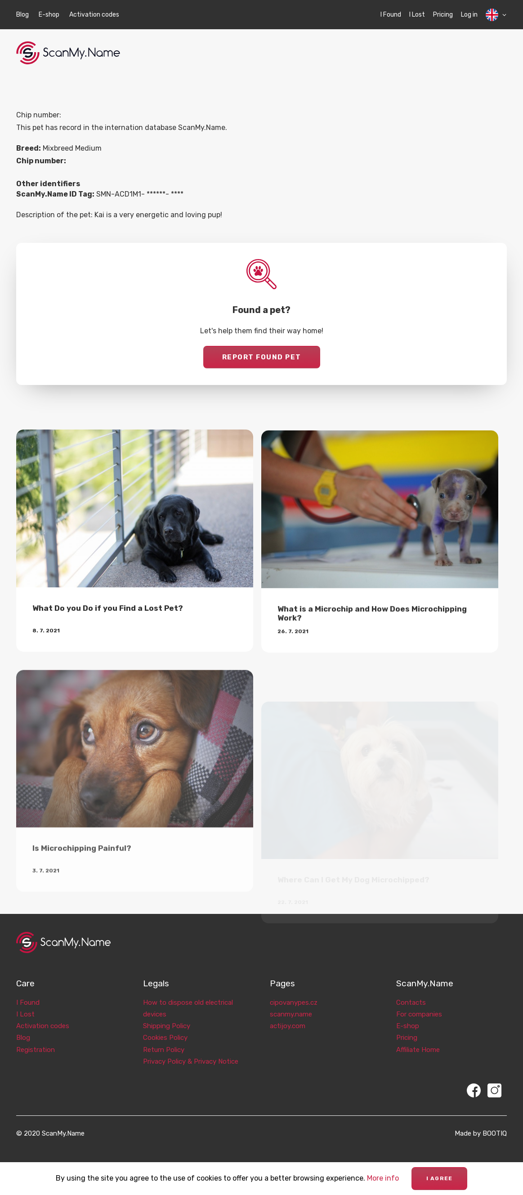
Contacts (411, 993)
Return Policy (163, 1040)
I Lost (417, 14)
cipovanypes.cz (293, 993)
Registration (35, 1040)
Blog (22, 14)
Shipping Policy (166, 1016)
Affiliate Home (418, 1040)
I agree (439, 1178)
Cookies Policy (165, 1029)
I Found (390, 14)
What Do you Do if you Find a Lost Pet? (107, 617)
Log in (469, 14)
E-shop (49, 14)
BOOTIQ (495, 1124)
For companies (419, 1005)
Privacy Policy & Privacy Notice (190, 1052)
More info (383, 1178)
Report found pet (261, 357)
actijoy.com (287, 1016)
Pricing (443, 14)
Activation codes (94, 14)
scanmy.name (291, 1005)
